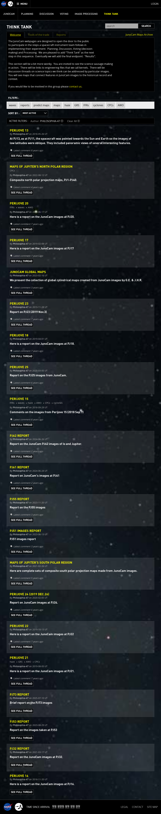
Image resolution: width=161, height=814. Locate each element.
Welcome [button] (15, 34)
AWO (120, 105)
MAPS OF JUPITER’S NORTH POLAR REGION (41, 166)
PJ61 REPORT (19, 467)
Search (146, 26)
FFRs (85, 105)
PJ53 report (19, 721)
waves (11, 105)
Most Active (29, 113)
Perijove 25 (19, 367)
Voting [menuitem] (64, 14)
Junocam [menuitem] (9, 14)
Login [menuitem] (154, 4)
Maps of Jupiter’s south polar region (41, 562)
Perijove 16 (19, 776)
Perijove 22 (19, 626)
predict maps (40, 105)
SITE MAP (152, 807)
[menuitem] (22, 4)
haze (66, 105)
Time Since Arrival (38, 807)
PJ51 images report (25, 530)
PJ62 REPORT (19, 435)
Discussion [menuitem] (46, 14)
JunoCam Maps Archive (139, 34)
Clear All (73, 121)
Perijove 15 (19, 399)
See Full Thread (21, 156)
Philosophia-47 (20, 134)
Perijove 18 (19, 335)
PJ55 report (19, 499)
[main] (80, 407)
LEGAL (124, 806)
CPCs (110, 105)
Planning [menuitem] (27, 14)
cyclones (97, 105)
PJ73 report (19, 694)
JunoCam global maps (28, 272)
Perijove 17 (19, 240)
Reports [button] (61, 34)
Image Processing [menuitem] (86, 14)
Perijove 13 (19, 130)
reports (24, 105)
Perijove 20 (19, 203)
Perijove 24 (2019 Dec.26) (29, 594)
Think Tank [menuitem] (111, 14)
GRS (76, 105)
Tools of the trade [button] (38, 34)
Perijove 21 (19, 657)
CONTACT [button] (137, 807)
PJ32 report (19, 748)
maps (56, 105)
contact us (75, 86)
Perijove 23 (19, 303)
